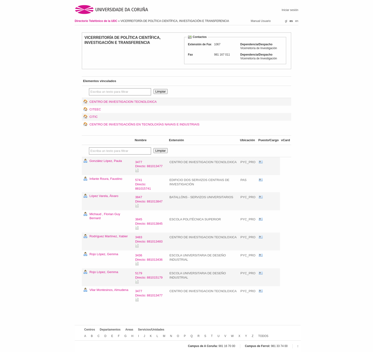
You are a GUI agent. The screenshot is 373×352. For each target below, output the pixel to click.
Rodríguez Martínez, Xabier (108, 236)
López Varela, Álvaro (103, 196)
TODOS (263, 336)
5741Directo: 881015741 (143, 184)
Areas (129, 329)
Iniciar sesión (290, 10)
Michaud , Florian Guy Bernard (104, 216)
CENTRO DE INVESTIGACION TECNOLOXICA (123, 102)
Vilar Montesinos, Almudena (108, 290)
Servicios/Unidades (151, 329)
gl (286, 21)
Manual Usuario (261, 21)
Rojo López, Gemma (103, 254)
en (296, 21)
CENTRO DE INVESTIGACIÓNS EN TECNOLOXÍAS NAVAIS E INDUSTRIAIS (144, 124)
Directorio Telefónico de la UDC (96, 21)
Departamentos (110, 329)
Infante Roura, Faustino (105, 179)
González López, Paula (105, 161)
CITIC (93, 117)
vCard (261, 162)
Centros (89, 329)
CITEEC (95, 109)
